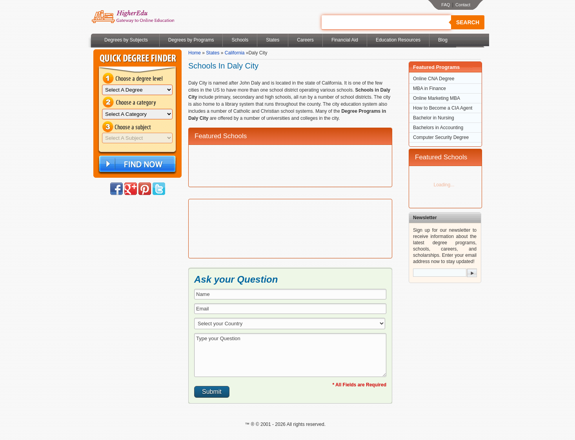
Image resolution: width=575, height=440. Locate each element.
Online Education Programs (133, 17)
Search (467, 22)
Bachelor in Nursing (433, 118)
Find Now (136, 164)
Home (194, 53)
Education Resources (398, 40)
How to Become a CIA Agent (442, 108)
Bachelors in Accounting (438, 127)
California (235, 53)
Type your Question (290, 355)
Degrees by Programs (191, 40)
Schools (239, 40)
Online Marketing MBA (436, 98)
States (272, 40)
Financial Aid (344, 40)
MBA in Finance (429, 88)
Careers (305, 40)
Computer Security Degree (441, 137)
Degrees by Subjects (126, 40)
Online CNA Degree (433, 78)
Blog (443, 40)
